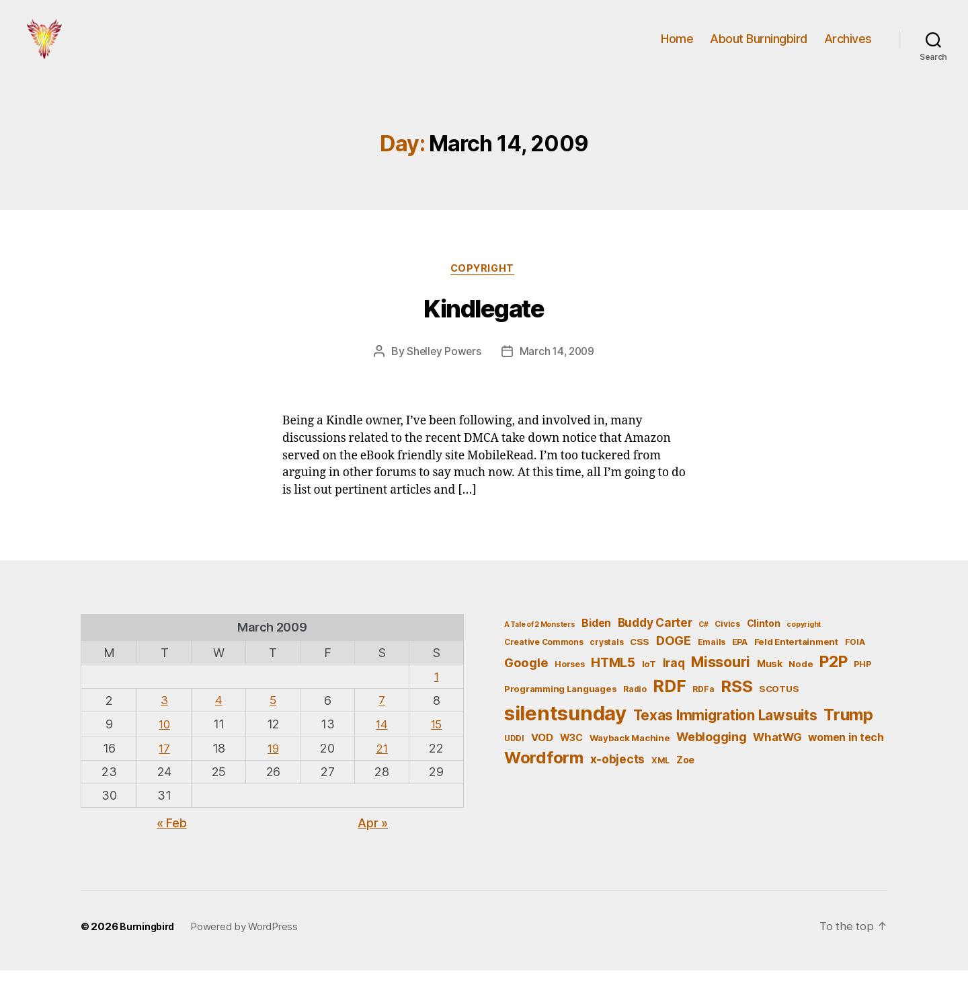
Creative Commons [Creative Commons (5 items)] (543, 665)
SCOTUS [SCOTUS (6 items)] (779, 710)
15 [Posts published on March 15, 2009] (436, 745)
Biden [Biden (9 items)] (596, 645)
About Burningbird (758, 49)
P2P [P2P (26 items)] (833, 684)
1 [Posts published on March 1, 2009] (437, 698)
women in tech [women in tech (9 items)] (846, 759)
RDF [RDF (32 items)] (669, 708)
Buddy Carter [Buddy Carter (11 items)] (655, 645)
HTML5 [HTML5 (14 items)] (613, 685)
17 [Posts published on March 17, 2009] (164, 770)
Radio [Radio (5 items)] (635, 711)
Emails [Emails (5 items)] (711, 665)
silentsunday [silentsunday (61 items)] (565, 735)
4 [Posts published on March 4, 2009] (219, 722)
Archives (848, 49)
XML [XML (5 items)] (660, 783)
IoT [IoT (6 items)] (649, 686)
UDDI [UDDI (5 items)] (514, 760)
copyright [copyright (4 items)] (804, 646)
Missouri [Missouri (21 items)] (720, 684)
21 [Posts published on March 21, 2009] (381, 770)
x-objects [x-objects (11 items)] (617, 782)
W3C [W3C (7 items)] (571, 759)
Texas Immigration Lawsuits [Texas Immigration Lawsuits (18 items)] (725, 737)
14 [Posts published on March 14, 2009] (381, 745)
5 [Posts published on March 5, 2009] (273, 722)
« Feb (172, 844)
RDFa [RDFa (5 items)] (703, 711)
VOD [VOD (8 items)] (542, 760)
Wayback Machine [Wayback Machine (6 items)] (630, 760)
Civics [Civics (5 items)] (727, 646)
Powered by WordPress (247, 948)
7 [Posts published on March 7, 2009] (381, 722)
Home (677, 49)
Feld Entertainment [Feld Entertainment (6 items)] (796, 664)
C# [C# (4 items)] (703, 646)
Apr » (373, 844)
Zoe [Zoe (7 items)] (685, 782)
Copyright (484, 290)
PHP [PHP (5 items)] (862, 686)
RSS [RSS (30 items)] (736, 708)
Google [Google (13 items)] (526, 684)
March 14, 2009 (558, 373)
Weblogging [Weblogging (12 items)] (711, 759)
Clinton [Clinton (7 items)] (763, 645)
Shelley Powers (442, 373)
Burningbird (148, 948)
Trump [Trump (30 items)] (848, 737)
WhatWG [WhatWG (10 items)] (777, 759)
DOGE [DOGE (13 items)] (673, 663)
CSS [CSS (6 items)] (639, 664)
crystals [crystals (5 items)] (606, 665)
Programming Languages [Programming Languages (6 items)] (560, 710)
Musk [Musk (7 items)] (769, 685)
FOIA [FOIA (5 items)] (855, 665)
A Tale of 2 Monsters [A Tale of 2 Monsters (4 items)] (539, 646)
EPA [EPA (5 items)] (740, 665)
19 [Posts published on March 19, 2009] (273, 770)
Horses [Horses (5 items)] (569, 686)
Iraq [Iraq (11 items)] (674, 685)
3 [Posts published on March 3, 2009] (165, 722)
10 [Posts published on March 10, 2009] (164, 745)
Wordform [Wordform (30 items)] (543, 780)
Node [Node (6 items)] (801, 686)
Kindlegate (484, 331)
